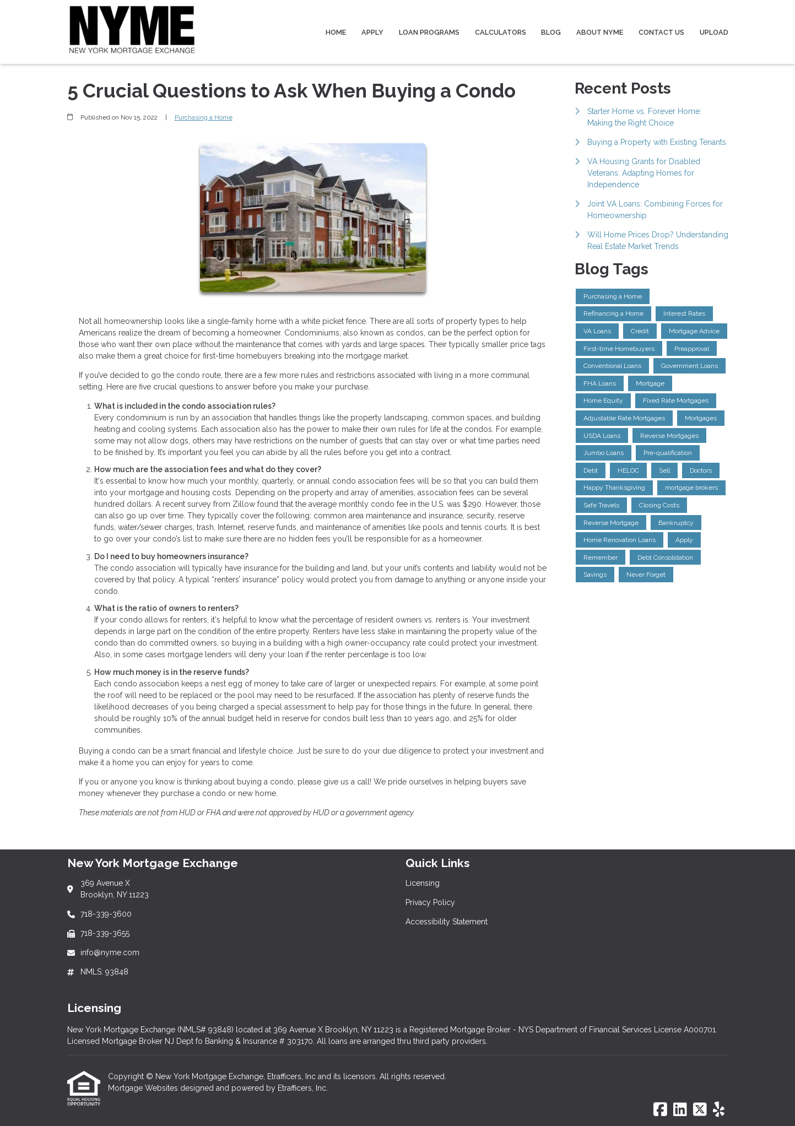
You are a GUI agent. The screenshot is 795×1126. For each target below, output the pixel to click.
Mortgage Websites (144, 1088)
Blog (551, 32)
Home (336, 32)
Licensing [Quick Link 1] (422, 883)
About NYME (599, 32)
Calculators (500, 32)
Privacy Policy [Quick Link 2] (430, 902)
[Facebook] (660, 1110)
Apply (372, 32)
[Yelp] (718, 1110)
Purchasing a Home (203, 117)
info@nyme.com (109, 952)
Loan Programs (429, 32)
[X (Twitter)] (700, 1110)
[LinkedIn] (680, 1110)
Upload (714, 32)
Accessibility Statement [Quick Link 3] (446, 921)
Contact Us (661, 32)
